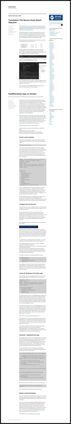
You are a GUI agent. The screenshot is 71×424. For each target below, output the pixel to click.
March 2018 (51, 84)
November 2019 (52, 70)
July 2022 (51, 49)
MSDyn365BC (10, 31)
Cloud (50, 114)
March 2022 (51, 53)
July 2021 (51, 60)
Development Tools (11, 29)
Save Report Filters (52, 34)
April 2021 (51, 63)
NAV (50, 120)
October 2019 (52, 71)
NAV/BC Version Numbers (53, 33)
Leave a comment (11, 34)
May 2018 (51, 82)
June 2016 (51, 104)
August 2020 (51, 65)
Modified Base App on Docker (22, 94)
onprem (9, 32)
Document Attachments (53, 35)
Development (10, 27)
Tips (50, 123)
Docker (9, 104)
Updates (51, 124)
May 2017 (51, 93)
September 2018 (52, 78)
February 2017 (52, 96)
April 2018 (51, 83)
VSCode (11, 33)
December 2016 (52, 98)
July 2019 (51, 72)
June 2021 (51, 61)
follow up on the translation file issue (32, 315)
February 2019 (52, 74)
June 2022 (51, 50)
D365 (9, 28)
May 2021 (51, 62)
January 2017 (52, 97)
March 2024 (51, 42)
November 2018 (52, 76)
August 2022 (51, 48)
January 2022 (52, 55)
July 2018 (51, 80)
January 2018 (52, 86)
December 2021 (52, 56)
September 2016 (52, 101)
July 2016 (51, 103)
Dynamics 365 (10, 30)
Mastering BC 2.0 (52, 31)
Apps (50, 112)
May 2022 (51, 51)
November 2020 (52, 64)
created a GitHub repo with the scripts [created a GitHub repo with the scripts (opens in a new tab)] (33, 413)
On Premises (14, 31)
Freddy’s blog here (39, 154)
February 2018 (52, 85)
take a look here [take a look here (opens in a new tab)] (35, 322)
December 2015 (52, 106)
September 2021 (52, 58)
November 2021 (52, 57)
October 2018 (52, 77)
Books (51, 113)
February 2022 (52, 54)
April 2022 (51, 52)
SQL (50, 122)
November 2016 (52, 99)
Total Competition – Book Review (54, 32)
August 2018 (51, 79)
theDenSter (12, 7)
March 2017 (51, 95)
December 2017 (52, 87)
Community (51, 115)
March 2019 (51, 73)
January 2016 (52, 105)
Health (51, 119)
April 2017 (51, 94)
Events (51, 118)
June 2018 (51, 81)
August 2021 (51, 59)
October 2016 (52, 100)
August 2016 (51, 102)
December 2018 (52, 75)
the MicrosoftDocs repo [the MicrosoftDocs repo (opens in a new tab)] (28, 29)
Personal (51, 121)
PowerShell (12, 106)
